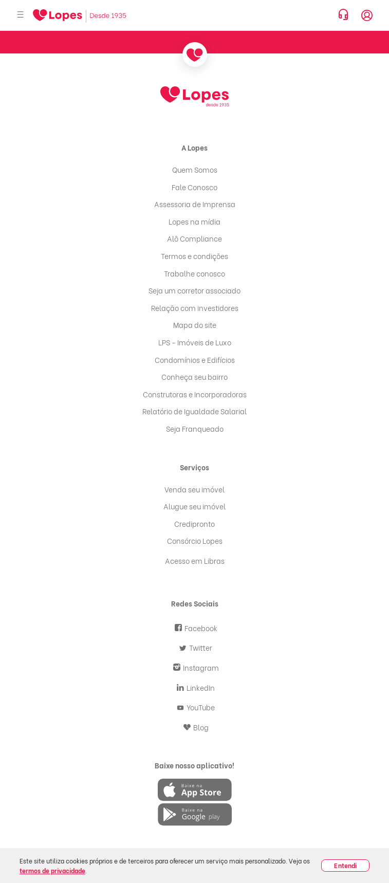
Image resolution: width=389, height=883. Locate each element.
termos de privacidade (52, 870)
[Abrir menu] (20, 15)
